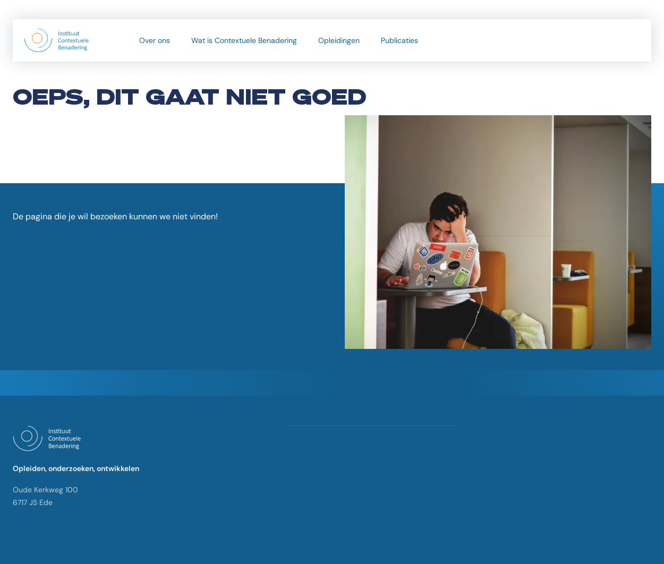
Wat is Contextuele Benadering (244, 40)
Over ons (154, 40)
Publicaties (399, 40)
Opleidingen (339, 40)
